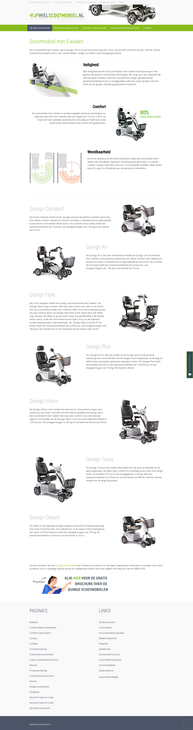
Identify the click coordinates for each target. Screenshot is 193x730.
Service (33, 681)
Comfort (99, 106)
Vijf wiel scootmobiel (39, 27)
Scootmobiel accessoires (39, 2)
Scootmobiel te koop (109, 654)
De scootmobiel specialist (111, 632)
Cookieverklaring (38, 649)
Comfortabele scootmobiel (85, 2)
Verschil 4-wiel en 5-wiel (66, 27)
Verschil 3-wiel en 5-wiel (94, 27)
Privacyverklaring (38, 670)
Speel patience (106, 670)
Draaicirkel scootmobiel (62, 2)
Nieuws (122, 2)
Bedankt (33, 622)
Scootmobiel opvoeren (110, 659)
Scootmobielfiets (107, 665)
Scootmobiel (105, 627)
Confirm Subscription (40, 632)
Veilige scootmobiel (108, 2)
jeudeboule (104, 649)
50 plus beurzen (107, 622)
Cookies (33, 643)
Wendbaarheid (98, 152)
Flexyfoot (103, 643)
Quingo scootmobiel (66, 565)
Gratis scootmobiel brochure (125, 27)
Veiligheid (91, 64)
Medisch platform (108, 638)
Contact (147, 27)
